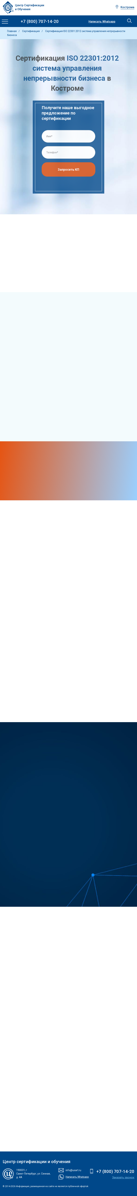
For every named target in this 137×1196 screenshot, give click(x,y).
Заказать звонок (123, 1177)
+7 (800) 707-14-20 (40, 21)
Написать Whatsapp (102, 21)
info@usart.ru (73, 1170)
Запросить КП (68, 170)
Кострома (127, 7)
